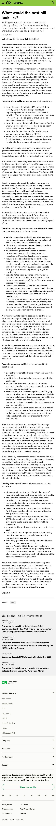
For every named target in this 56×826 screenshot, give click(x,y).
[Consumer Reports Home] (10, 683)
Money (4, 728)
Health (4, 718)
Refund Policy (7, 813)
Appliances (6, 698)
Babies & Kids (7, 703)
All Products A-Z (8, 733)
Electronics (6, 713)
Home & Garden (8, 723)
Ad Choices (24, 805)
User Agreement (7, 809)
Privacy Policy (7, 805)
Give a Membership (28, 787)
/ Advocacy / (18, 3)
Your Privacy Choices (27, 809)
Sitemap (23, 813)
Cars (4, 708)
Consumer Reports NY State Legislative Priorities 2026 (26, 657)
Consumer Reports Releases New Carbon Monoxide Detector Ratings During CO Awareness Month (25, 669)
